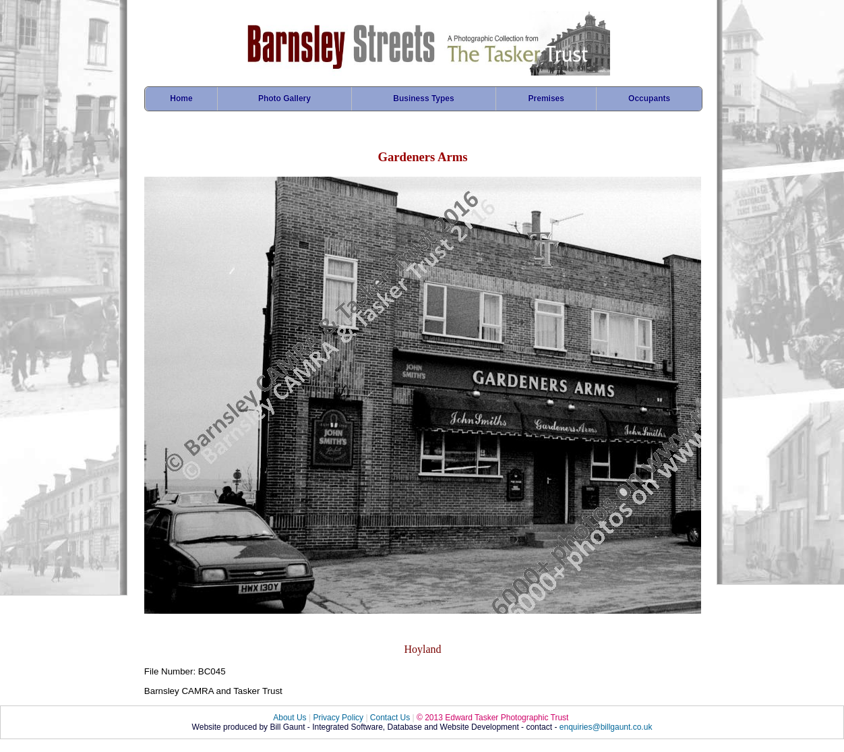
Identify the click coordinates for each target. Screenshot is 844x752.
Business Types (423, 98)
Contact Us (390, 717)
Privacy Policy (338, 717)
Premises (546, 98)
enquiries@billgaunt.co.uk (606, 727)
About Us (289, 717)
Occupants (649, 98)
